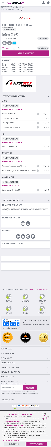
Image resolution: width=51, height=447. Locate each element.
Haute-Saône (24, 289)
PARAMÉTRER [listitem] (14, 444)
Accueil (3, 289)
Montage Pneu (13, 289)
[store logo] (15, 3)
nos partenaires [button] (30, 427)
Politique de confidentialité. (30, 393)
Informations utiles (13, 200)
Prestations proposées (14, 96)
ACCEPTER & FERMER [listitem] (37, 444)
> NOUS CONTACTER (7, 400)
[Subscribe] (30, 387)
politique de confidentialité (17, 437)
